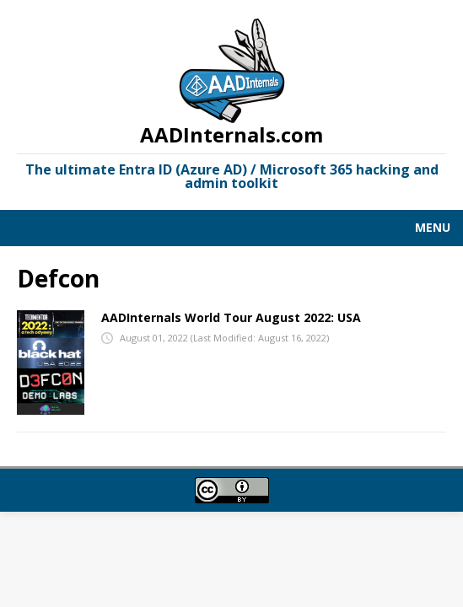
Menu (432, 227)
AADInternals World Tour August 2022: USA (231, 317)
